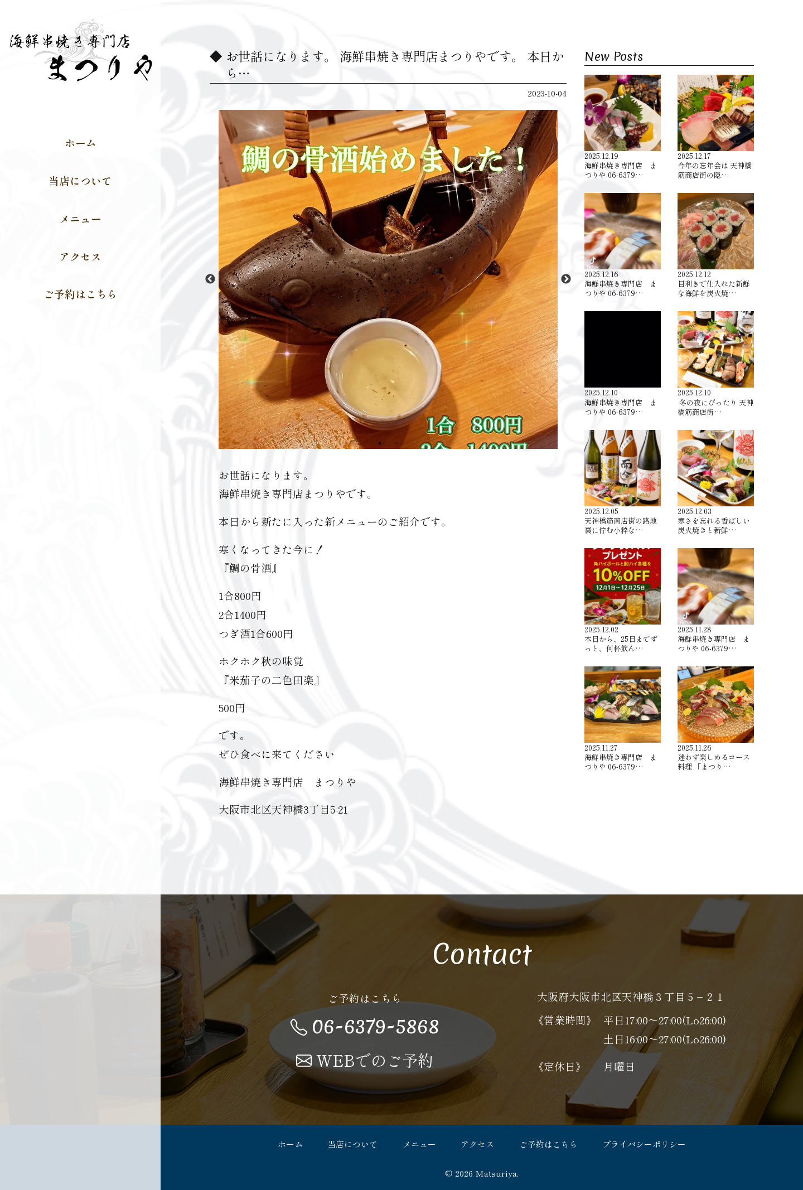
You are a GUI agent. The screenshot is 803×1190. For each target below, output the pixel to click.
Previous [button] (210, 279)
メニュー (80, 218)
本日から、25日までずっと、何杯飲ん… (622, 600)
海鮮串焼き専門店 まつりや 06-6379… (622, 127)
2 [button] (396, 443)
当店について (80, 180)
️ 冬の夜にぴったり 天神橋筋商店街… (716, 363)
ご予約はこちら (80, 293)
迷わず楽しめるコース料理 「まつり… (716, 718)
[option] (388, 279)
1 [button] (379, 443)
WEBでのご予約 (364, 1059)
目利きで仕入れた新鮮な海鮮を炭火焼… (716, 245)
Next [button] (566, 279)
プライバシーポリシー (644, 1144)
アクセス (80, 256)
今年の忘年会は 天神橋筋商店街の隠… (716, 127)
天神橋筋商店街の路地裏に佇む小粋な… (622, 482)
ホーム (80, 142)
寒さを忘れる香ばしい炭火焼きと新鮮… (716, 482)
